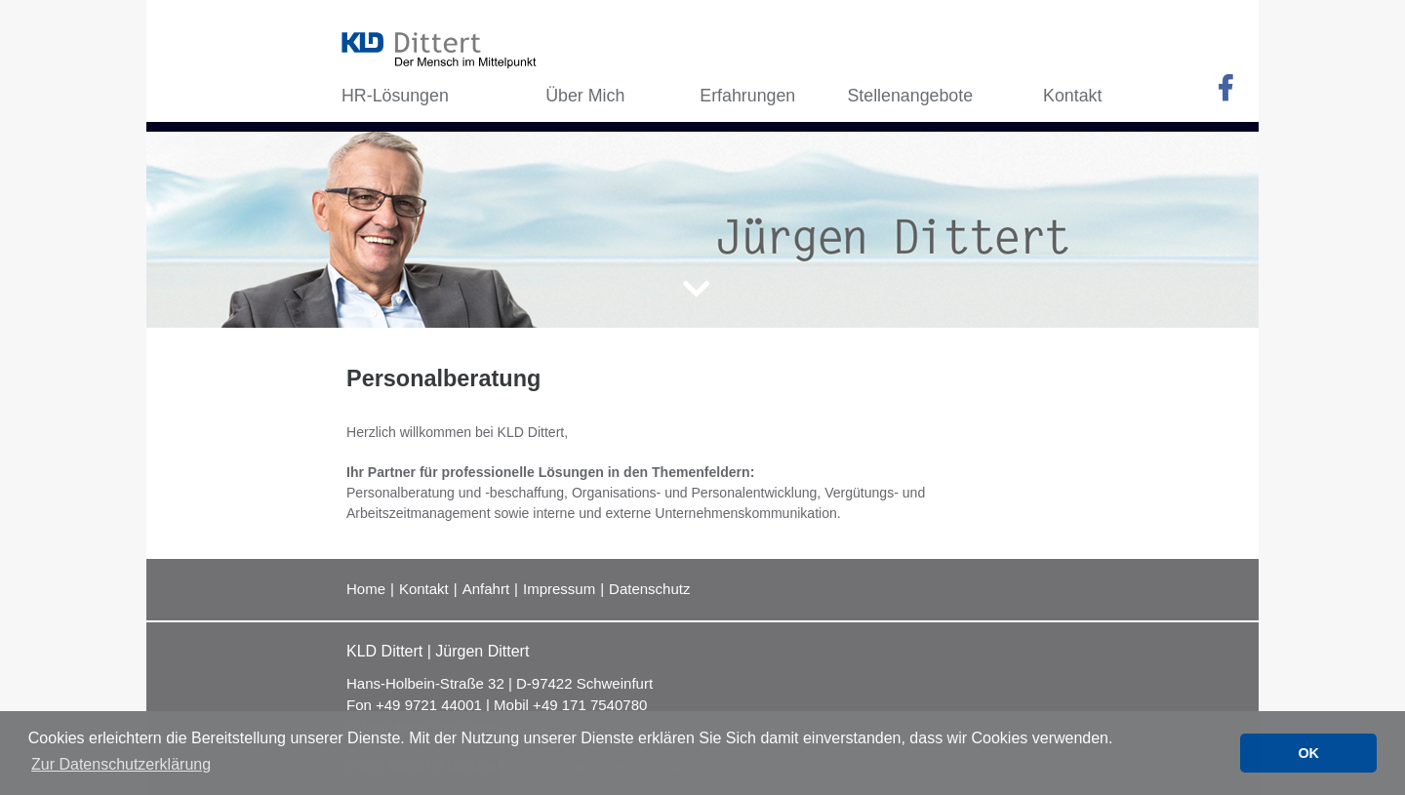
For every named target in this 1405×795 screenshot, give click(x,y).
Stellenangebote (910, 95)
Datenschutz (649, 588)
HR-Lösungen (395, 95)
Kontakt (424, 588)
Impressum (559, 588)
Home (365, 588)
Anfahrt (485, 588)
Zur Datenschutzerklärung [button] (121, 764)
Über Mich (584, 95)
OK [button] (1308, 753)
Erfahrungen (747, 95)
